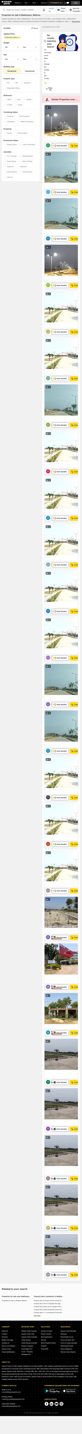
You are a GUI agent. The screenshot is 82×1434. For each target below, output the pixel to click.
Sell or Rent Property (56, 3)
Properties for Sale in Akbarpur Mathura (14, 1300)
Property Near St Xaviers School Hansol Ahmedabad (50, 1300)
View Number (60, 146)
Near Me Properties (75, 10)
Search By (51, 9)
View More (37, 1315)
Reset (34, 28)
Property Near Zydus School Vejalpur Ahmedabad (49, 1306)
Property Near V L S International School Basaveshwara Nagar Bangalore (57, 1312)
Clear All (49, 89)
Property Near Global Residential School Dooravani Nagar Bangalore (55, 1309)
